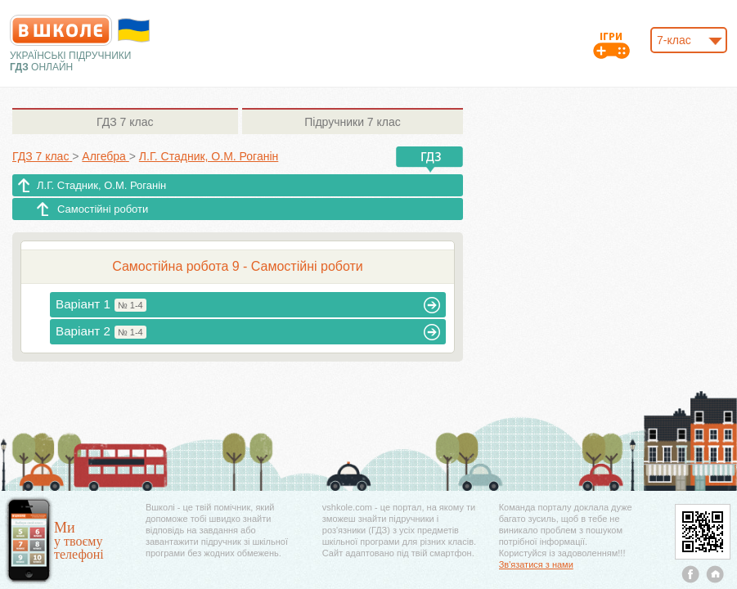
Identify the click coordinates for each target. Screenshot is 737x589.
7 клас (125, 121)
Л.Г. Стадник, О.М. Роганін (101, 185)
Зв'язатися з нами (536, 564)
